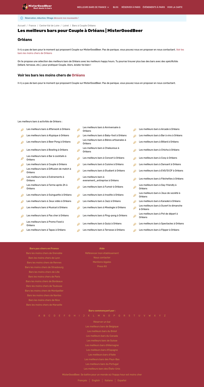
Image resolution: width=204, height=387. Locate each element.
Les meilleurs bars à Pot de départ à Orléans (158, 215)
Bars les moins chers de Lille (44, 272)
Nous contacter (102, 257)
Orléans (78, 75)
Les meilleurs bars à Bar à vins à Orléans (160, 135)
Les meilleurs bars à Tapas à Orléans (46, 229)
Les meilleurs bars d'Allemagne (102, 345)
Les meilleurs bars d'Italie (102, 354)
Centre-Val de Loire (49, 25)
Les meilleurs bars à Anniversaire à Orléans (101, 129)
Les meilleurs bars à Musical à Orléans (47, 207)
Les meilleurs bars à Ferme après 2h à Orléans (47, 187)
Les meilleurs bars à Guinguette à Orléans (49, 194)
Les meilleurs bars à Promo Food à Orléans (45, 223)
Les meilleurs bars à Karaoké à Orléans (159, 201)
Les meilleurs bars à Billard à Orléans (159, 141)
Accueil (21, 25)
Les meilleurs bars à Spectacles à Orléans (161, 223)
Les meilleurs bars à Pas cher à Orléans (48, 215)
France (32, 25)
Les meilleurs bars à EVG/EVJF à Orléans (161, 170)
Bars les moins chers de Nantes (44, 295)
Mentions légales (102, 262)
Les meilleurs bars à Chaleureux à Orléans (101, 150)
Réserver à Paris (131, 7)
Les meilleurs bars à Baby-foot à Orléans (105, 135)
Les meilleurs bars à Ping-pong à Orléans (105, 215)
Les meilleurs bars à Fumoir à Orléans (103, 186)
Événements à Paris (154, 7)
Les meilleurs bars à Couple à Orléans (47, 164)
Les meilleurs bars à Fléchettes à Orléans (161, 178)
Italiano (109, 380)
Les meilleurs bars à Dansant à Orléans (160, 164)
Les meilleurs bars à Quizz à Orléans (102, 223)
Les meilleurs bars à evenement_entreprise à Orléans (101, 179)
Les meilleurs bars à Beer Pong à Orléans (49, 141)
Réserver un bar (102, 321)
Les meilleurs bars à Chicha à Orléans (159, 149)
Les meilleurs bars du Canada (102, 336)
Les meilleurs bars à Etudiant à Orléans (104, 170)
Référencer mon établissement (102, 253)
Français (82, 380)
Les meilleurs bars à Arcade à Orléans (159, 129)
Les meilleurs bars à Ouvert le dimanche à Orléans (160, 207)
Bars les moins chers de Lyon (44, 257)
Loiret (66, 25)
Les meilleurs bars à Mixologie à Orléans (104, 207)
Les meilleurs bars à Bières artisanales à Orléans (104, 142)
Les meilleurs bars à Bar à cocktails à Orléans (46, 158)
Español (122, 380)
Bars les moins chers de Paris (44, 276)
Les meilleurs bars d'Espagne (102, 350)
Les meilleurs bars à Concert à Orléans (103, 157)
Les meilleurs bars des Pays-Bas (102, 359)
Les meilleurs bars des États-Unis (102, 368)
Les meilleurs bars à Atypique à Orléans (48, 135)
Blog (115, 7)
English (96, 380)
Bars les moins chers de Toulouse (44, 286)
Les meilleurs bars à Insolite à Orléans (103, 194)
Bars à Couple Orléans (84, 25)
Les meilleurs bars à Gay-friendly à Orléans (157, 187)
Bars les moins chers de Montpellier (44, 290)
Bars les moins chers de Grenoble (44, 253)
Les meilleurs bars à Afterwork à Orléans (48, 129)
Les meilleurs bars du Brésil (102, 331)
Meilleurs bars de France (91, 7)
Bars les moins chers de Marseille (44, 304)
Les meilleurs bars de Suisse (102, 340)
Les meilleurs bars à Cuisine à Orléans (103, 164)
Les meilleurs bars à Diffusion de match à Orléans (49, 170)
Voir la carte (174, 7)
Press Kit (102, 266)
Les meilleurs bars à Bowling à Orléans (47, 149)
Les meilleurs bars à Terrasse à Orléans (104, 229)
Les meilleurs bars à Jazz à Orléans (102, 201)
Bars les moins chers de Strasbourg (44, 267)
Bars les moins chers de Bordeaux (44, 281)
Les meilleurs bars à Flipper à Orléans (159, 229)
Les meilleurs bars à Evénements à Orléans (45, 179)
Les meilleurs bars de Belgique (102, 326)
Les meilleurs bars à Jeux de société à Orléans (159, 195)
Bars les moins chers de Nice (44, 300)
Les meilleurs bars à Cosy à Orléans (158, 157)
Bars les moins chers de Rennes (44, 262)
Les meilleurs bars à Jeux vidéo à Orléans (49, 201)
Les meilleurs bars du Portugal (102, 364)
